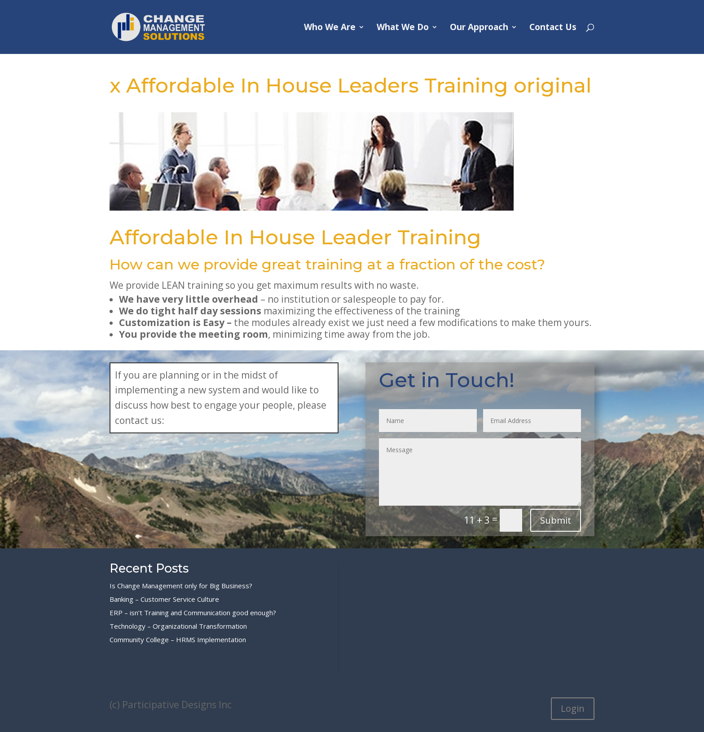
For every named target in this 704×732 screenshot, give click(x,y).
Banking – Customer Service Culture (164, 599)
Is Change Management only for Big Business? (181, 585)
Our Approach (479, 28)
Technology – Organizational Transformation (178, 626)
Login (573, 708)
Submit (555, 520)
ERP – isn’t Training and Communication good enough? (193, 612)
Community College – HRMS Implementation (178, 639)
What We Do (403, 28)
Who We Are (330, 28)
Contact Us (552, 28)
